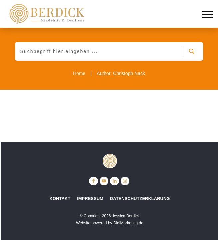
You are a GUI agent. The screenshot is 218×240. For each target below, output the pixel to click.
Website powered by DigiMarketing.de (109, 223)
